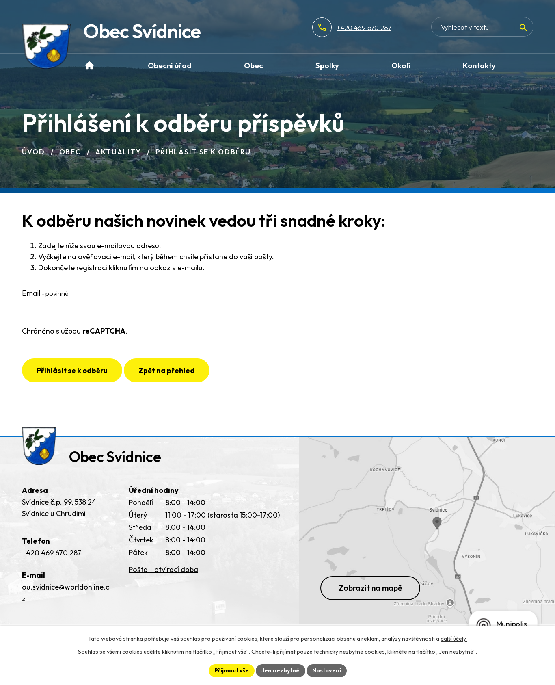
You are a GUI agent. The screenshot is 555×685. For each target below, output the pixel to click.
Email (45, 293)
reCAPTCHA (103, 331)
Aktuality (118, 151)
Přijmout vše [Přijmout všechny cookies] (231, 670)
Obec (70, 151)
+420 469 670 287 (364, 27)
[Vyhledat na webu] (482, 27)
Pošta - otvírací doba (163, 569)
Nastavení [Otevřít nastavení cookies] (326, 670)
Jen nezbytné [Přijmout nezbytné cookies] (280, 670)
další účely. (454, 638)
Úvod (33, 151)
